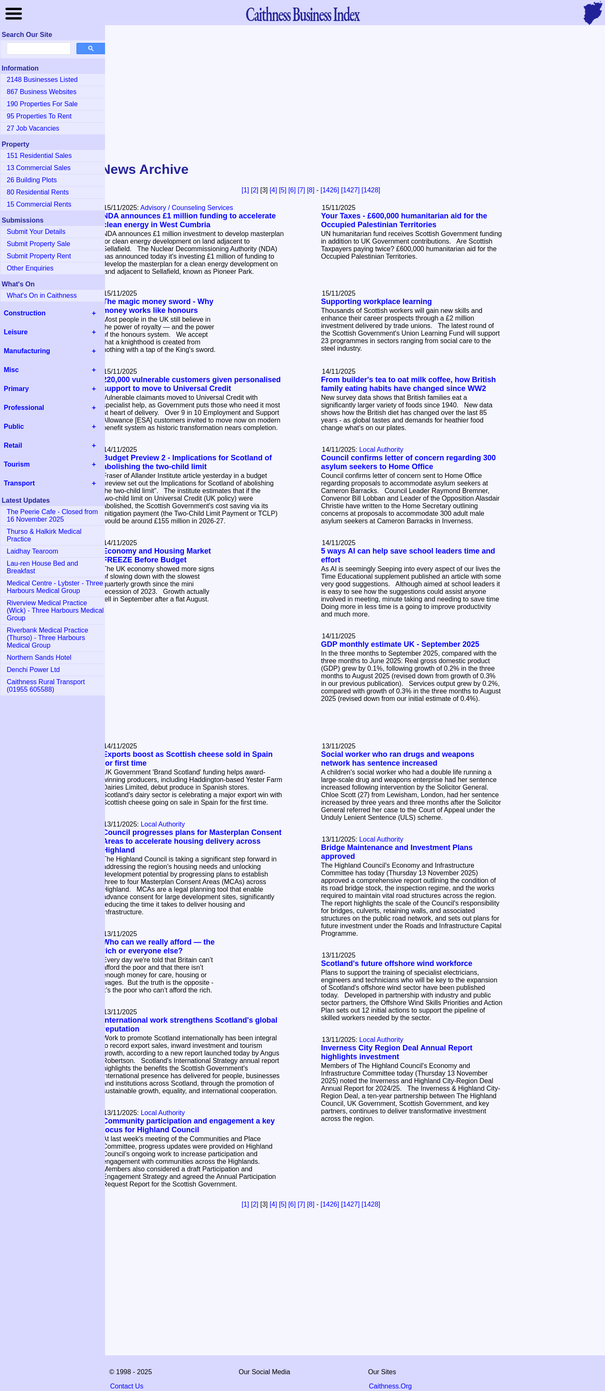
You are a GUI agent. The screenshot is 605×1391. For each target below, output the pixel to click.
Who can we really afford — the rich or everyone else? (159, 946)
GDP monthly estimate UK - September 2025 (400, 644)
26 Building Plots (32, 180)
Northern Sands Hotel (39, 657)
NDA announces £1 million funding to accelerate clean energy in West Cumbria (189, 220)
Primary (16, 388)
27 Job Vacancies (33, 128)
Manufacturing (27, 350)
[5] (283, 190)
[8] (311, 190)
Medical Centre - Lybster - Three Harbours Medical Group (55, 587)
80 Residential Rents (38, 192)
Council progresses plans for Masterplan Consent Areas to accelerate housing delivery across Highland (192, 841)
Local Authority (381, 449)
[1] (245, 190)
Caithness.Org (390, 1386)
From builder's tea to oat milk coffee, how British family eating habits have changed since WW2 (408, 384)
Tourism (17, 464)
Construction (25, 313)
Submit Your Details (36, 231)
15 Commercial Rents (39, 204)
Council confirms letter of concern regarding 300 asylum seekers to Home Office (408, 462)
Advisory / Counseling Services (186, 207)
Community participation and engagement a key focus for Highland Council (189, 1125)
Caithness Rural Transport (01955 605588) (46, 685)
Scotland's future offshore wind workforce (396, 963)
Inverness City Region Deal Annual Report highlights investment (396, 1052)
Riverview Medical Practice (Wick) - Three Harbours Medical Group (55, 610)
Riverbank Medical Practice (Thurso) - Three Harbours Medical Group (47, 638)
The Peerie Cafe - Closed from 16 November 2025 (52, 515)
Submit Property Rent (39, 256)
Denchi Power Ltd (33, 669)
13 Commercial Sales (39, 167)
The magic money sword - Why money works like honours (158, 306)
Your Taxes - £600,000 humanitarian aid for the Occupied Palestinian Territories (404, 220)
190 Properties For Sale (42, 104)
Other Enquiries (30, 268)
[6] (292, 190)
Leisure (16, 332)
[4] (273, 190)
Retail (13, 445)
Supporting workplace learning (376, 301)
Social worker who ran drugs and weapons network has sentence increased (397, 758)
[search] (38, 48)
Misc (11, 369)
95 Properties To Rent (39, 116)
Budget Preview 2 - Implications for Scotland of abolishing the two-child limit (187, 462)
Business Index (302, 13)
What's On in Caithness (42, 295)
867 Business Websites (41, 91)
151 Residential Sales (39, 155)
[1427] (350, 190)
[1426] (330, 190)
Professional (24, 407)
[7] (301, 190)
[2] (254, 190)
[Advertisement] (302, 94)
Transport (19, 483)
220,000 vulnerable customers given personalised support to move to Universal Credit (192, 384)
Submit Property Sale (38, 243)
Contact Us (126, 1386)
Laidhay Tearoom (32, 551)
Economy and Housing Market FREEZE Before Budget (157, 555)
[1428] (371, 190)
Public (14, 426)
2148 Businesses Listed (42, 79)
